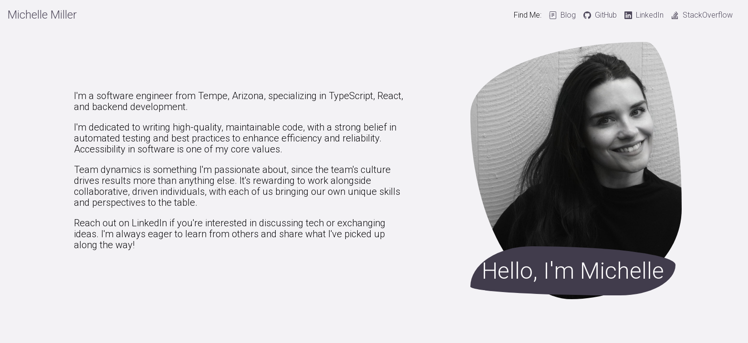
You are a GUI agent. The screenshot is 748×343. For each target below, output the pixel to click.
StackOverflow (708, 15)
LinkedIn (650, 15)
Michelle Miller (42, 15)
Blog (568, 15)
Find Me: (527, 15)
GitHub (606, 15)
